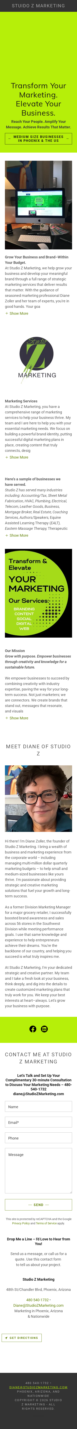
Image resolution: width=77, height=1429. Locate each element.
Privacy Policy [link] (21, 1223)
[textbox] (38, 1106)
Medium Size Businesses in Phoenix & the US (39, 139)
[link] (39, 6)
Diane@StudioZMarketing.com (38, 1387)
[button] (16, 313)
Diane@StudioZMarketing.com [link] (38, 1305)
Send (39, 1205)
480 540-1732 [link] (37, 1300)
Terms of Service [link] (46, 1223)
